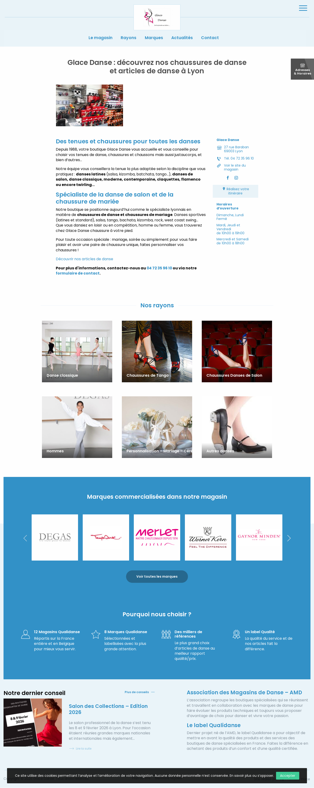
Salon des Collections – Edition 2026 (110, 709)
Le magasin (98, 39)
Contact (213, 39)
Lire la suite (80, 749)
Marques (154, 39)
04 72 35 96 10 (160, 269)
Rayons (128, 39)
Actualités (184, 39)
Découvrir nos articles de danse (85, 260)
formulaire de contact (78, 274)
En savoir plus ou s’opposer (251, 775)
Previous (25, 538)
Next (289, 538)
